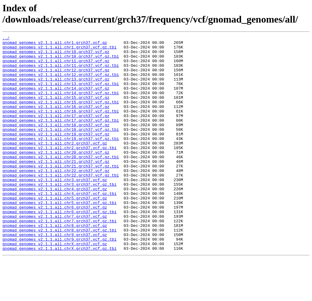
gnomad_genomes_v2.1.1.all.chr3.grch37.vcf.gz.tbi (59, 214)
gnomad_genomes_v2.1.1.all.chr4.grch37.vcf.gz (54, 220)
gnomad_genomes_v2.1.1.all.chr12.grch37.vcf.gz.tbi (60, 82)
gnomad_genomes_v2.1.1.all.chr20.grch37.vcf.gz (55, 176)
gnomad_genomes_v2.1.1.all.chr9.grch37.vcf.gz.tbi (59, 280)
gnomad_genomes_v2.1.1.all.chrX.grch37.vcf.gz (54, 285)
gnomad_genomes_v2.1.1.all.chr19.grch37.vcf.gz (55, 154)
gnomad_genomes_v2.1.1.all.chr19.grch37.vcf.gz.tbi (60, 159)
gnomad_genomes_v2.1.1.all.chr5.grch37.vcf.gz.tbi (59, 236)
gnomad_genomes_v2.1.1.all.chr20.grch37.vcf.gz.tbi (60, 181)
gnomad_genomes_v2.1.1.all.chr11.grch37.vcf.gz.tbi (60, 71)
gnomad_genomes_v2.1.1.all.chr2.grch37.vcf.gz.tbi (59, 170)
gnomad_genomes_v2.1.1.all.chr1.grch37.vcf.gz (54, 44)
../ (5, 38)
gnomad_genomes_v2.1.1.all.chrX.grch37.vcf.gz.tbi (59, 291)
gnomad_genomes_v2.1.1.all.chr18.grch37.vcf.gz (55, 143)
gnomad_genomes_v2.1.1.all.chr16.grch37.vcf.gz (55, 121)
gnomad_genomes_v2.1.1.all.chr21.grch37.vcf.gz (55, 187)
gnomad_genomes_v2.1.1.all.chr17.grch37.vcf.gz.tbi (60, 137)
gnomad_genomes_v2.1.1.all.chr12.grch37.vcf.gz (55, 77)
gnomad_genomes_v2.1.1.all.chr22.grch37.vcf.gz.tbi (60, 203)
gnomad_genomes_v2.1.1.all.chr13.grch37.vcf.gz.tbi (60, 93)
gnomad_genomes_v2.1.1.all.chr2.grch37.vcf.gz (54, 165)
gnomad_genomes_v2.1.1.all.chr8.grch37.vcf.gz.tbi (59, 269)
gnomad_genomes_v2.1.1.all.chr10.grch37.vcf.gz (55, 55)
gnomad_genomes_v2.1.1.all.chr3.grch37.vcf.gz (54, 209)
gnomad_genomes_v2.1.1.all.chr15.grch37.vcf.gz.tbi (60, 115)
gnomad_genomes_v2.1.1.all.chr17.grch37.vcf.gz (55, 132)
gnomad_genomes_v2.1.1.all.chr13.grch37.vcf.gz (55, 88)
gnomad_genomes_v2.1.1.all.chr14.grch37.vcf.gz (55, 99)
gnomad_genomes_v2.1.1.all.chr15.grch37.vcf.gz (55, 110)
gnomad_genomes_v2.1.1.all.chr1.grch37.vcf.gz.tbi (59, 49)
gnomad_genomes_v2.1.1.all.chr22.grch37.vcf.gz (55, 198)
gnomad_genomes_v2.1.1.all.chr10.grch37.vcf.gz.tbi (60, 60)
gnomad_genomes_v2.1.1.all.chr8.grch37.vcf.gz (54, 264)
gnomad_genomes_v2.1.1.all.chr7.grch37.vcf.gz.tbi (59, 258)
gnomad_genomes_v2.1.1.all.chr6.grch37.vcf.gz (54, 242)
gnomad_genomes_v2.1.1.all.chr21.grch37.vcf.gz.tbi (60, 192)
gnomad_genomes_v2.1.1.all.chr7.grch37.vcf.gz (54, 253)
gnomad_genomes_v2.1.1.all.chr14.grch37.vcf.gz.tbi (60, 104)
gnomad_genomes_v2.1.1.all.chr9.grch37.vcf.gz (54, 275)
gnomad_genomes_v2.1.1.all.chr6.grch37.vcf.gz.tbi (59, 247)
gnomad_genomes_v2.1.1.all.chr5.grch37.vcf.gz (54, 231)
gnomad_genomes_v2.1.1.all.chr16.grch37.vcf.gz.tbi (60, 126)
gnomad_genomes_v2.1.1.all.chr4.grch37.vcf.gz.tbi (59, 225)
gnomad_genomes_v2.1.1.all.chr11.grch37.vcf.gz (55, 66)
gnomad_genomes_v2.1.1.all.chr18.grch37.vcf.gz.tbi (60, 148)
